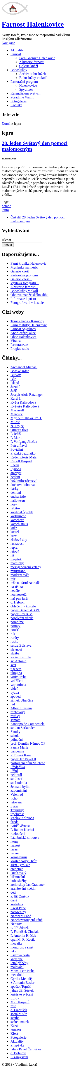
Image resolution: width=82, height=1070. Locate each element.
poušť (14, 630)
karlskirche (18, 516)
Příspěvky (17, 1045)
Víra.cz (15, 341)
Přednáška (17, 767)
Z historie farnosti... (24, 287)
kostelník (16, 904)
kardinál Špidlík (21, 512)
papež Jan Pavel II (23, 759)
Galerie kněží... (21, 279)
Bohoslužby (18, 70)
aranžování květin (22, 888)
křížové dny (18, 539)
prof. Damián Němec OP (27, 743)
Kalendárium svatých (25, 93)
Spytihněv (26, 89)
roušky (15, 716)
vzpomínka (18, 684)
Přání (14, 771)
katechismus (19, 524)
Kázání (15, 1026)
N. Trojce (17, 426)
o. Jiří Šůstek (19, 928)
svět (13, 665)
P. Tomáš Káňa (20, 755)
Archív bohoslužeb (32, 74)
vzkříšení (16, 681)
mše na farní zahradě (25, 583)
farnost (15, 845)
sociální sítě (18, 1014)
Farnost (15, 54)
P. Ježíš (15, 434)
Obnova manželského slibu (29, 295)
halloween (17, 500)
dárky (14, 488)
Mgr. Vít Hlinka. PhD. (26, 418)
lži (12, 555)
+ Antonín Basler (22, 982)
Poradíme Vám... (22, 97)
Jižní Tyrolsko (20, 865)
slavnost (16, 649)
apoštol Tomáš (20, 986)
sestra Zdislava (20, 645)
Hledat (7, 240)
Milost (15, 422)
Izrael (14, 849)
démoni (15, 492)
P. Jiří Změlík (19, 896)
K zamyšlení (19, 1057)
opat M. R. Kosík (22, 939)
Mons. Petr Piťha (22, 971)
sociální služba (20, 657)
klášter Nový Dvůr (23, 861)
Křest (14, 1033)
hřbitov (15, 508)
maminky (17, 563)
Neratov (16, 924)
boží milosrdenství (23, 481)
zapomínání (18, 790)
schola (14, 735)
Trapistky (17, 810)
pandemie (17, 751)
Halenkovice (28, 85)
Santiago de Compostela (27, 724)
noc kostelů (18, 594)
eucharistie (18, 496)
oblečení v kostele (23, 606)
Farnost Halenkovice (33, 24)
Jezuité (15, 387)
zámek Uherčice (21, 700)
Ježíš (13, 390)
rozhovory (17, 712)
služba (14, 653)
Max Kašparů (20, 1002)
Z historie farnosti (31, 62)
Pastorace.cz (19, 345)
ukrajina (16, 673)
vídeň (14, 688)
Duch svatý (18, 873)
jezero (14, 853)
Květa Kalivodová (23, 402)
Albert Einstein (21, 708)
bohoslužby (18, 880)
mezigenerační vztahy (25, 567)
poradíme (17, 622)
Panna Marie (19, 747)
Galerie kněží (28, 66)
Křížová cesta (20, 955)
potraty (15, 626)
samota (15, 720)
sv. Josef (16, 779)
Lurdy (14, 998)
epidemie (16, 869)
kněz (13, 528)
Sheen (14, 465)
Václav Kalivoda (22, 818)
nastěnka (16, 586)
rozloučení (17, 833)
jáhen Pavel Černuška (25, 1049)
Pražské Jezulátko (22, 453)
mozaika (16, 943)
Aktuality (17, 50)
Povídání (16, 449)
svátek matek (19, 1022)
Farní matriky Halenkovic (28, 325)
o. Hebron (17, 602)
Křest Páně (18, 908)
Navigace (8, 43)
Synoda (15, 469)
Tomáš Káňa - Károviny (27, 321)
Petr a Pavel (18, 445)
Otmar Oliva (19, 430)
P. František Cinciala (24, 931)
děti (13, 892)
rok (12, 634)
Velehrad (16, 794)
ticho (13, 798)
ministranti (18, 571)
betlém (15, 477)
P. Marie (16, 437)
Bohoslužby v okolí (33, 77)
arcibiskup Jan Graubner (27, 884)
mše (13, 1006)
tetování (16, 802)
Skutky (15, 732)
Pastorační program (24, 81)
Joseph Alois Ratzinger (26, 394)
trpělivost (17, 814)
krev (13, 536)
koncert (15, 1029)
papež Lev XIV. (21, 614)
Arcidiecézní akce (23, 333)
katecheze (17, 520)
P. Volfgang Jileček (23, 441)
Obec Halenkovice (23, 337)
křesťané (16, 959)
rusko (14, 641)
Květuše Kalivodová (24, 406)
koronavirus (18, 857)
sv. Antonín (18, 661)
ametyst (15, 473)
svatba (14, 1018)
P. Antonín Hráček (23, 935)
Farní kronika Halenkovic (37, 58)
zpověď (15, 696)
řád (12, 704)
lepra (5, 210)
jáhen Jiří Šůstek (22, 990)
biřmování (17, 877)
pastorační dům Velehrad (27, 763)
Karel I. (15, 398)
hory (13, 504)
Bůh (13, 379)
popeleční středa (21, 618)
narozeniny (18, 912)
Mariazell (17, 410)
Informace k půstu (23, 299)
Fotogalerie (18, 101)
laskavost (17, 543)
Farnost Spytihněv (23, 329)
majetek (16, 559)
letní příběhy (19, 963)
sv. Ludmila (18, 782)
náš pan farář (19, 598)
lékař (13, 951)
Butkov (15, 375)
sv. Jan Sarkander (22, 728)
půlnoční (16, 739)
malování (17, 967)
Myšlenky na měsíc (24, 267)
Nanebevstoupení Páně (26, 920)
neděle (15, 590)
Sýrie (14, 806)
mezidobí (17, 975)
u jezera (15, 669)
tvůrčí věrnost (20, 826)
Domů (6, 123)
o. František (18, 1010)
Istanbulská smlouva (24, 837)
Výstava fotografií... (24, 283)
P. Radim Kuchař (22, 830)
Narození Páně (20, 916)
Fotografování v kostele (27, 302)
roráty (14, 637)
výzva (14, 692)
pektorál (16, 775)
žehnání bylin (20, 786)
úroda (14, 822)
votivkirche (18, 677)
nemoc (6, 206)
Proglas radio (19, 348)
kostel (14, 532)
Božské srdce (19, 371)
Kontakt (16, 105)
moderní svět (19, 575)
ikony (14, 841)
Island (14, 383)
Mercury (16, 414)
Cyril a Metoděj (21, 978)
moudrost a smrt (21, 947)
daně (13, 900)
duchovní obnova (22, 485)
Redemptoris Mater (24, 457)
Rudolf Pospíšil (21, 461)
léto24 (14, 551)
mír (12, 579)
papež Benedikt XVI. (25, 610)
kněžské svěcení (21, 994)
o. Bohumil (18, 1053)
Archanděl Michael (23, 367)
